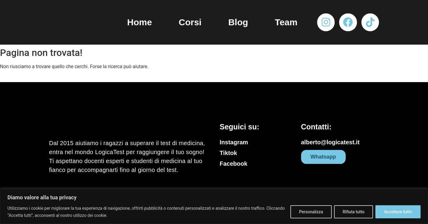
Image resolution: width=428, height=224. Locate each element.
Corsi (190, 22)
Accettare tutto (398, 211)
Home (139, 22)
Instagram (234, 142)
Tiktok (228, 153)
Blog (238, 22)
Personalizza (311, 211)
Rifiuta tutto (354, 211)
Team (286, 22)
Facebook (233, 163)
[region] (214, 206)
